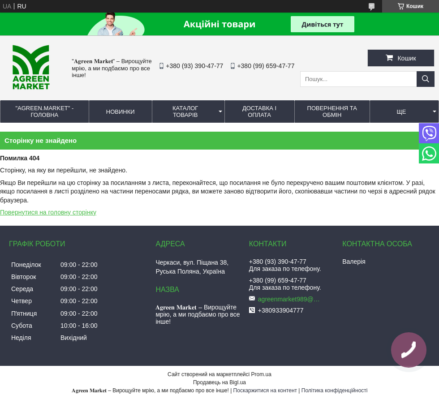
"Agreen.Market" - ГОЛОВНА (44, 111)
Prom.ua (261, 374)
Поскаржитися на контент (265, 390)
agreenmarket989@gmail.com (289, 299)
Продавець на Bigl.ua (219, 382)
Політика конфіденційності (334, 390)
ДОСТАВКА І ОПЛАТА (259, 111)
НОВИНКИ (120, 111)
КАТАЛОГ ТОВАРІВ (185, 111)
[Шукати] (426, 79)
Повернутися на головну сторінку (48, 212)
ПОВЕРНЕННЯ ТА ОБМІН (332, 111)
